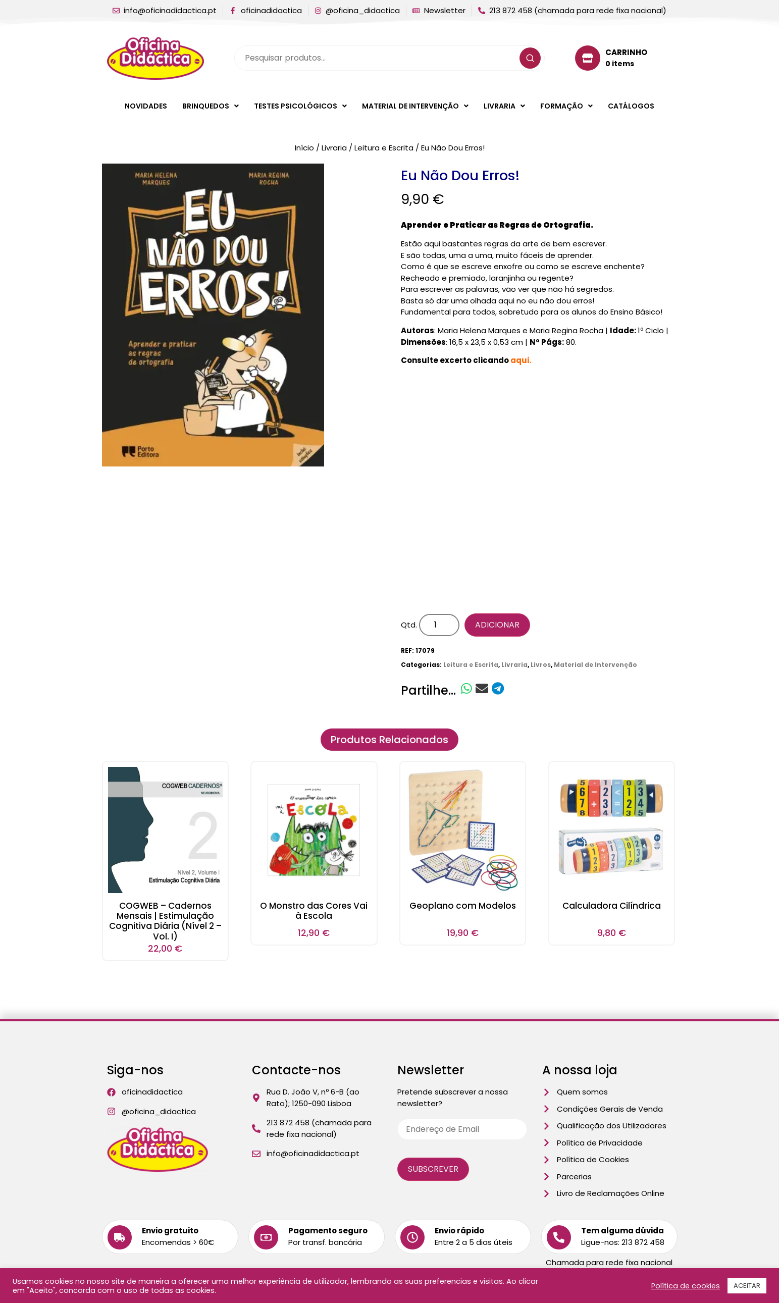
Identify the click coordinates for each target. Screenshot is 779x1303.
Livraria (504, 106)
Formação (566, 106)
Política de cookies (685, 1285)
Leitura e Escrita (383, 147)
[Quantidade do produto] (439, 625)
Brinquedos (210, 106)
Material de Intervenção (415, 106)
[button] (210, 106)
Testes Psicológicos (300, 106)
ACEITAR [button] (747, 1285)
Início (304, 147)
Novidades (146, 106)
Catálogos (631, 106)
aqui (519, 360)
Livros (541, 664)
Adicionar (497, 625)
